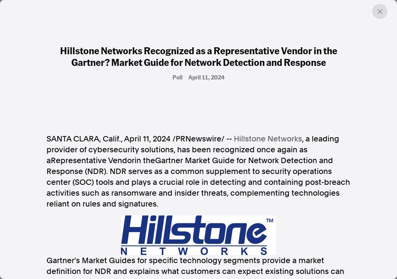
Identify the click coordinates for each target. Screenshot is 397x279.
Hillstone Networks (268, 138)
